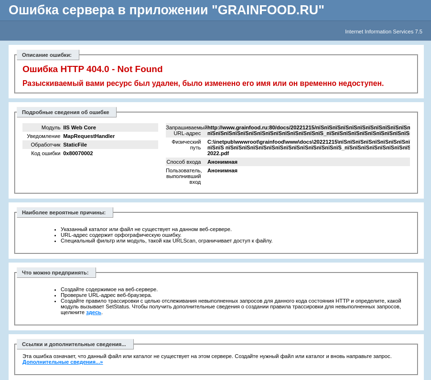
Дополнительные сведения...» (62, 362)
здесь (93, 312)
